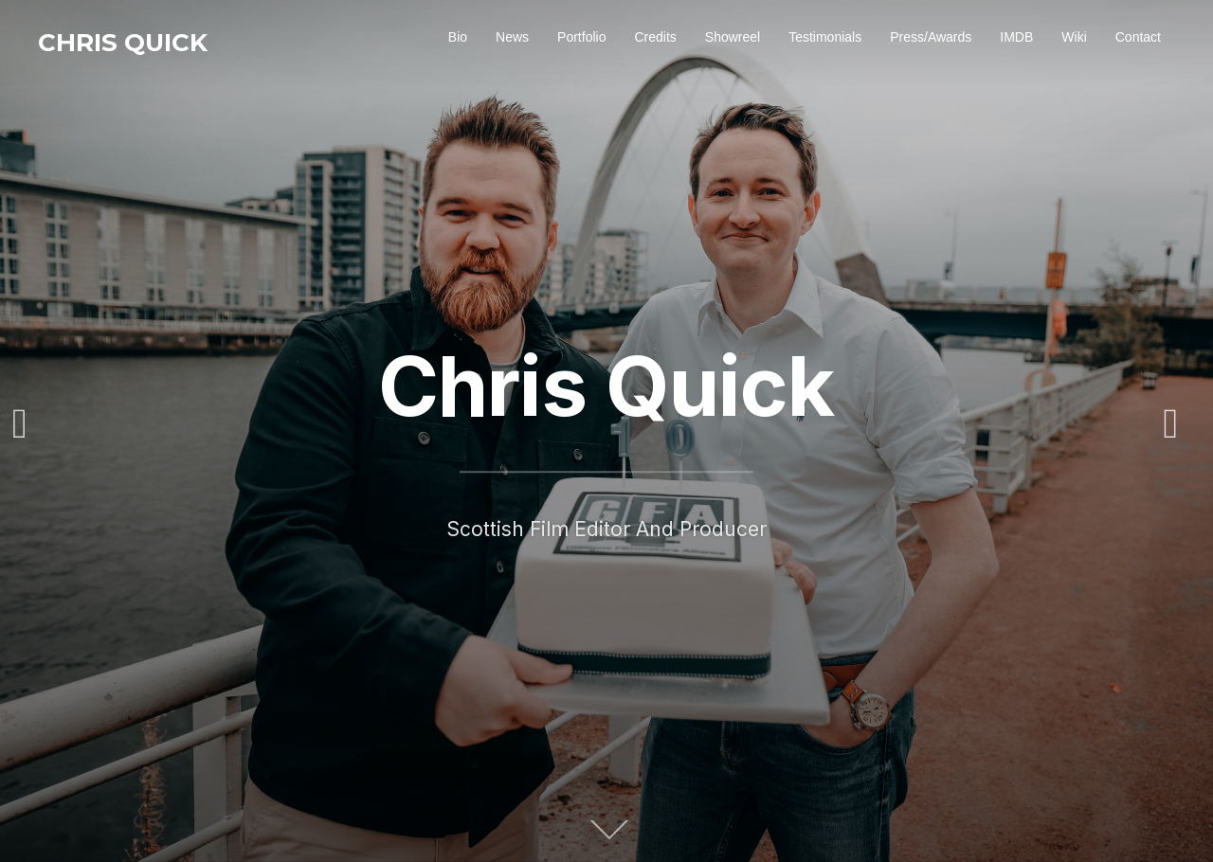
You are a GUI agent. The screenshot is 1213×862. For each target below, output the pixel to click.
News (512, 37)
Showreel (732, 37)
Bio (457, 37)
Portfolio (581, 37)
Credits (655, 37)
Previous (31, 424)
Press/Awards (930, 37)
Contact (1138, 37)
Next (1182, 424)
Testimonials (824, 37)
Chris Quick (123, 42)
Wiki (1073, 37)
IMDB (1016, 37)
